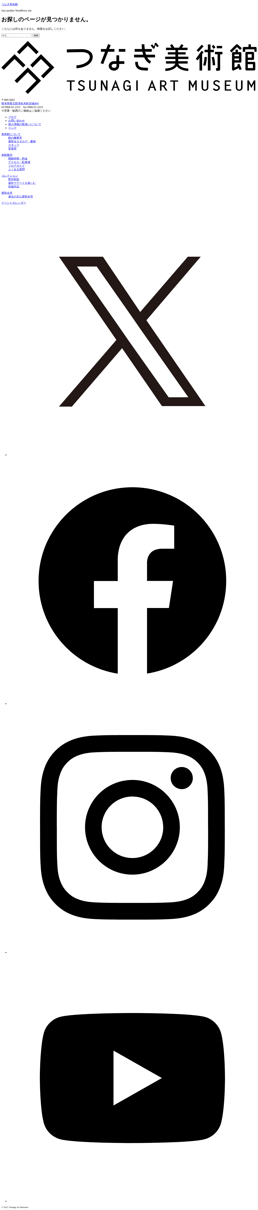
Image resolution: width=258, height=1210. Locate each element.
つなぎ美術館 (9, 4)
